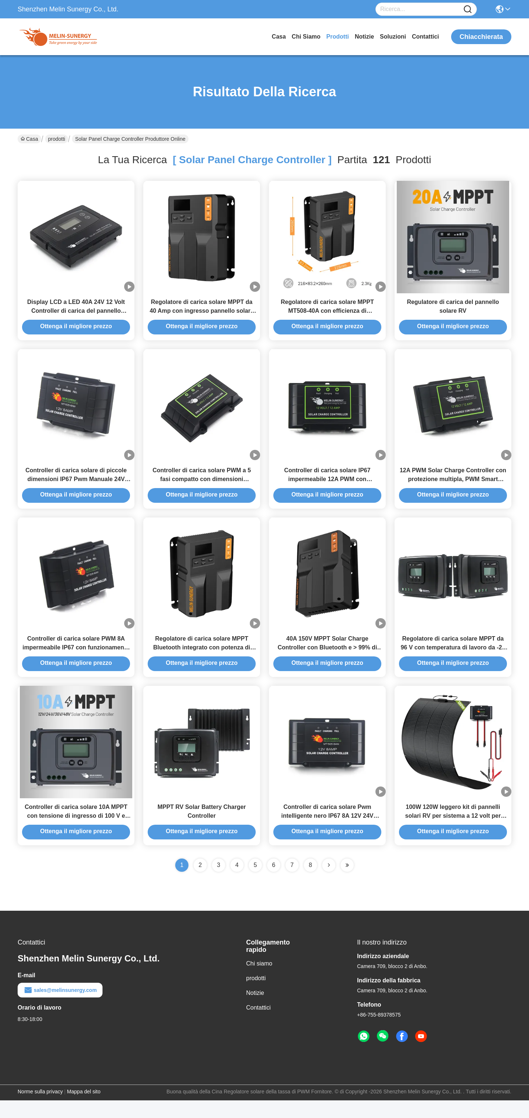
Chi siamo (306, 36)
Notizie (364, 36)
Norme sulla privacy (40, 1109)
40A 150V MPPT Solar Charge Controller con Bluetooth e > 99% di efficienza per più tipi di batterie (327, 661)
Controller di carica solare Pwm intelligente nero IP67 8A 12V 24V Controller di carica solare (327, 833)
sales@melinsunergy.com (60, 1008)
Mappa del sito (83, 1109)
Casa (279, 36)
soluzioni (393, 36)
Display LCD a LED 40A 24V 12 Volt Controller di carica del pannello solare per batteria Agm (76, 315)
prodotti (337, 36)
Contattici (425, 36)
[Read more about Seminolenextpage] (328, 882)
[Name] (467, 9)
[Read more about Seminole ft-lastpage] (347, 882)
